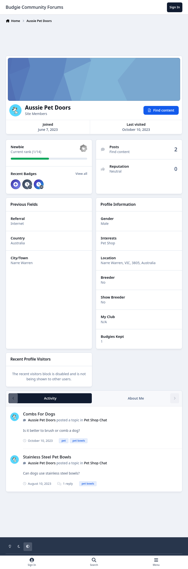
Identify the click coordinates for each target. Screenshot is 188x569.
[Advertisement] (95, 38)
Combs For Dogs (39, 414)
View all (81, 173)
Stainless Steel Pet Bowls (47, 457)
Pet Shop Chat (95, 420)
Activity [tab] (50, 398)
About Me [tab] (136, 398)
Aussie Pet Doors (42, 420)
